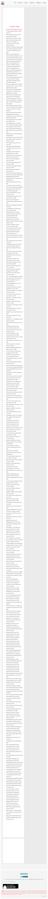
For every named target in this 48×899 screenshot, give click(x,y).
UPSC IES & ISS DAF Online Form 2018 (14, 235)
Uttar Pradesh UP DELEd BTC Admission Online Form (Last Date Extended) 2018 (13, 452)
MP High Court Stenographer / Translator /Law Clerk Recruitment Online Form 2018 (13, 584)
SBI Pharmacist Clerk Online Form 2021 (14, 137)
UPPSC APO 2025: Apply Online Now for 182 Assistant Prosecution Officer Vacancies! (14, 31)
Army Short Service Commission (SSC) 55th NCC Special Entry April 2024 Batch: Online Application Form (14, 61)
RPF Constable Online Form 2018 (13, 538)
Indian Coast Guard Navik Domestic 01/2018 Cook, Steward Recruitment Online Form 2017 (13, 817)
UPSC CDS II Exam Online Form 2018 (14, 376)
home (15, 2)
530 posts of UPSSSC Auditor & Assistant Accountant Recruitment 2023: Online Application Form (13, 66)
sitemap (44, 2)
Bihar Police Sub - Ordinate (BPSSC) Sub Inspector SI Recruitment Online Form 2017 (14, 812)
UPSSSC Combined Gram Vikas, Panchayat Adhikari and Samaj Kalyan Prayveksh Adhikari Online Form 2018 (14, 543)
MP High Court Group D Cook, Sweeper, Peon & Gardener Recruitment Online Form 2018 (12, 625)
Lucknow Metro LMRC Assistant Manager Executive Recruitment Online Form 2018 (14, 691)
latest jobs (32, 2)
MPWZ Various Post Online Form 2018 (14, 427)
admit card (20, 2)
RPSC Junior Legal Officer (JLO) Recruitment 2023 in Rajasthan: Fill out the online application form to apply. (14, 55)
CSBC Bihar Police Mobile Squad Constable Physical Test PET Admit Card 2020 (13, 148)
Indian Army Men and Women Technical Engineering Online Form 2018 (13, 447)
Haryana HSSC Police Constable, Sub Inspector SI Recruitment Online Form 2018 (14, 607)
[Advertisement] (13, 16)
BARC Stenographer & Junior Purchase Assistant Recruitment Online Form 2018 (14, 675)
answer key (38, 2)
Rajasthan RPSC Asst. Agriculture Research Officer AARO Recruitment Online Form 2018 (13, 655)
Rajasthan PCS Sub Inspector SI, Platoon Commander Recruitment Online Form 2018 (13, 619)
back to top (44, 896)
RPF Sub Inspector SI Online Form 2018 (14, 540)
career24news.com (11, 881)
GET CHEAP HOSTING (24, 873)
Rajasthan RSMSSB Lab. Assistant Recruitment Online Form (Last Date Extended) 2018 (13, 441)
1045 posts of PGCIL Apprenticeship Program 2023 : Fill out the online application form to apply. (13, 91)
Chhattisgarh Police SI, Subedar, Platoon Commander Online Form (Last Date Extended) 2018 (13, 213)
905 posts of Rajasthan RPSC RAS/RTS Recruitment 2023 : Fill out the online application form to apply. (14, 85)
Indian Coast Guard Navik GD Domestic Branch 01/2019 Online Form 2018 (14, 201)
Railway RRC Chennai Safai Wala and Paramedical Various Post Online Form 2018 (14, 397)
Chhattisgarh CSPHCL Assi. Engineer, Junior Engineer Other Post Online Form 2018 (14, 416)
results (26, 2)
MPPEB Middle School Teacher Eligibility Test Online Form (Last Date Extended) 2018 (14, 178)
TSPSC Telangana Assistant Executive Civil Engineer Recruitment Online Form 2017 (14, 774)
